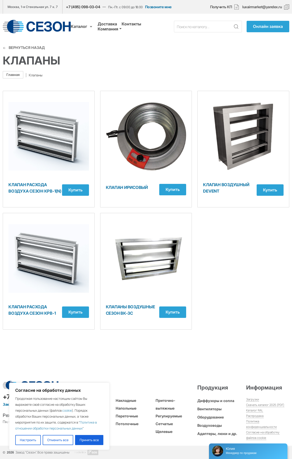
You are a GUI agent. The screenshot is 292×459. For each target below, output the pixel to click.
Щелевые (164, 431)
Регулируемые (169, 416)
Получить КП (224, 7)
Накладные (126, 400)
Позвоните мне (158, 7)
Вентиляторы (209, 409)
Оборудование (210, 417)
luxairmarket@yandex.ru (262, 7)
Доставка (107, 23)
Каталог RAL (254, 410)
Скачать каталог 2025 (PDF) (265, 405)
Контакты (131, 23)
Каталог (82, 26)
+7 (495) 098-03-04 (83, 7)
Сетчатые (164, 423)
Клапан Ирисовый (127, 187)
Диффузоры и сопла (215, 400)
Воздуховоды (209, 425)
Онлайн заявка (268, 26)
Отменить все (57, 440)
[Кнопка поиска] (236, 26)
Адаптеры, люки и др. (217, 433)
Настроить (28, 440)
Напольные (126, 408)
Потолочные (127, 423)
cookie (67, 410)
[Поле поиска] (203, 26)
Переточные (127, 416)
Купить (75, 190)
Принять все (89, 440)
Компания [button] (108, 29)
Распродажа (254, 416)
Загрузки (252, 399)
